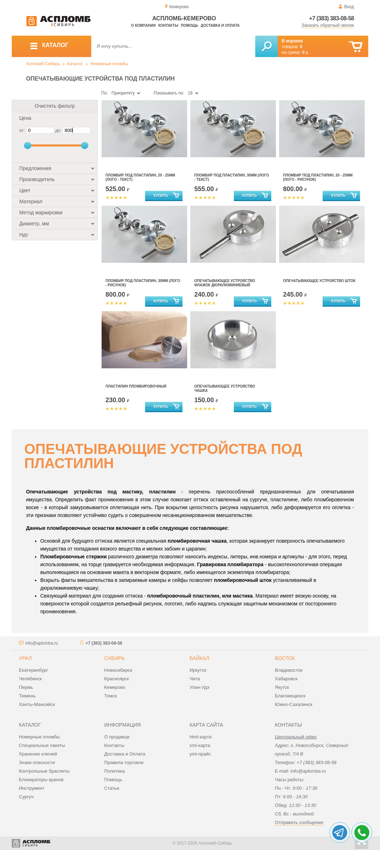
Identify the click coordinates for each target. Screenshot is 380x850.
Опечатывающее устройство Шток (319, 281)
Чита (195, 678)
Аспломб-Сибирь (43, 63)
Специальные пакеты (42, 745)
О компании (143, 25)
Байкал (199, 658)
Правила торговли (123, 762)
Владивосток (289, 670)
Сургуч (26, 796)
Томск (110, 695)
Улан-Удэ (199, 687)
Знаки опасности (37, 762)
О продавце (116, 736)
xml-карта (200, 745)
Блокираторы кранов (41, 779)
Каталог (75, 63)
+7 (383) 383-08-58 (331, 18)
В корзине (292, 41)
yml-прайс (200, 754)
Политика (114, 771)
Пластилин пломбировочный (136, 386)
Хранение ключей (38, 754)
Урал (25, 658)
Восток (285, 658)
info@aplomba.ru (41, 643)
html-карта (201, 736)
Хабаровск (286, 678)
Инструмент (32, 788)
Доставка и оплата (220, 25)
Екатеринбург (33, 670)
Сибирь (114, 658)
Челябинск (30, 678)
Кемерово (114, 687)
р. (305, 52)
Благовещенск (290, 695)
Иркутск (198, 670)
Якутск (282, 687)
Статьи (111, 788)
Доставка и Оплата (124, 754)
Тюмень (27, 695)
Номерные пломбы (109, 63)
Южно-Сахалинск (293, 704)
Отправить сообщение (299, 822)
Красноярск (116, 678)
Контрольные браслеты (44, 771)
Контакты (168, 25)
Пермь (26, 687)
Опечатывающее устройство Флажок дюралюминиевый (224, 283)
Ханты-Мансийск (37, 704)
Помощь (189, 25)
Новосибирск (118, 670)
